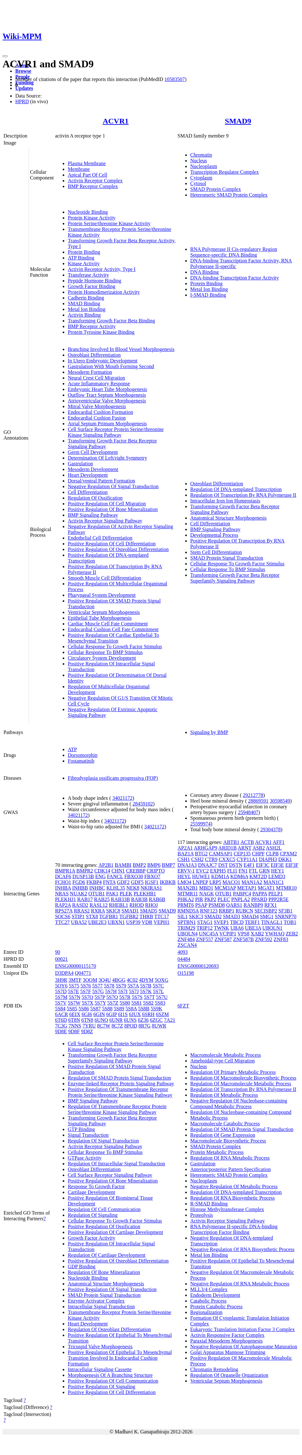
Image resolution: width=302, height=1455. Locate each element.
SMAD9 (238, 121)
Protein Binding (84, 252)
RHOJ (151, 905)
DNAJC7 (207, 865)
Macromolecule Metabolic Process (225, 1055)
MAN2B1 (188, 888)
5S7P (100, 997)
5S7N (74, 997)
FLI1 (232, 870)
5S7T (149, 997)
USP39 (133, 922)
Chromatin (201, 155)
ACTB (247, 842)
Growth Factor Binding (91, 286)
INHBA (63, 888)
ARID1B (227, 848)
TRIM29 (186, 928)
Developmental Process (214, 535)
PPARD (259, 899)
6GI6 (86, 1014)
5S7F (85, 991)
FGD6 (79, 882)
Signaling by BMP (209, 732)
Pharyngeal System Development (102, 595)
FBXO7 (152, 876)
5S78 (109, 985)
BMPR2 (84, 870)
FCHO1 (63, 882)
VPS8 (243, 933)
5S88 (107, 1008)
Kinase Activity (84, 263)
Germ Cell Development (93, 452)
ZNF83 (281, 939)
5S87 (95, 1008)
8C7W (103, 1025)
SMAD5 (148, 910)
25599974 (200, 823)
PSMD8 (216, 905)
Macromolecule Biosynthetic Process (228, 1140)
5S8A (131, 1008)
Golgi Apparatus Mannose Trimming (227, 1352)
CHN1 (118, 870)
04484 (184, 959)
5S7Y (100, 1003)
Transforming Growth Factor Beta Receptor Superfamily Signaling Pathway (234, 577)
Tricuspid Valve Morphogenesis (100, 1346)
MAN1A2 (252, 882)
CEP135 (242, 853)
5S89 (119, 1008)
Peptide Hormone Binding (94, 280)
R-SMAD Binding (209, 1203)
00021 (61, 959)
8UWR (159, 1025)
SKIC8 (113, 910)
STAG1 (205, 922)
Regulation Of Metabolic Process (224, 1095)
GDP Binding (81, 1266)
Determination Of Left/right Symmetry (107, 458)
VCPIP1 (227, 933)
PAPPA (259, 893)
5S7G (98, 991)
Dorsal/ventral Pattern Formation (101, 480)
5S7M (61, 997)
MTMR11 (188, 893)
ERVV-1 (186, 870)
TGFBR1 (108, 916)
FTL (253, 870)
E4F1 (249, 865)
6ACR (61, 1014)
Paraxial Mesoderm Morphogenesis (226, 1341)
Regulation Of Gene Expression (222, 1135)
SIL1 (183, 916)
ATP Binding (81, 257)
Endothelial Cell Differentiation (100, 538)
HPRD (22, 101)
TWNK (221, 928)
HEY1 (277, 870)
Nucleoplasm (203, 166)
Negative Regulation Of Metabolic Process (234, 1186)
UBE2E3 (97, 922)
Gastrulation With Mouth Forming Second (111, 366)
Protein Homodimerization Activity (104, 292)
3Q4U (104, 980)
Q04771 (83, 973)
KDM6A (239, 876)
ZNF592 (263, 939)
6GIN (99, 1014)
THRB (146, 916)
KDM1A (220, 876)
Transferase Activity (88, 275)
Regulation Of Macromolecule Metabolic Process (240, 1083)
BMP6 (154, 865)
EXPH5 (218, 870)
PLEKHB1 (145, 893)
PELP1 (275, 893)
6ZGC (156, 1020)
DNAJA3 (187, 865)
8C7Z (117, 1025)
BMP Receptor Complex (93, 186)
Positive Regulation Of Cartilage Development (115, 1232)
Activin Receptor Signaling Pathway (105, 520)
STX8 (92, 916)
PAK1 (112, 893)
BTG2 (201, 853)
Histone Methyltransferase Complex (227, 1209)
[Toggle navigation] (5, 56)
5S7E (73, 991)
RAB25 (102, 899)
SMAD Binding (84, 303)
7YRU (89, 1025)
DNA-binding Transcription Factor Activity (234, 277)
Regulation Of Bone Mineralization (104, 1272)
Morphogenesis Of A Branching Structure (110, 1375)
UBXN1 (116, 922)
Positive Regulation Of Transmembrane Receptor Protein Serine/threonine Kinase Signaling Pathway (120, 1092)
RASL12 (98, 905)
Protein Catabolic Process (216, 1306)
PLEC (224, 899)
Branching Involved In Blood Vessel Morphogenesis (121, 349)
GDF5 (137, 882)
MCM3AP (225, 888)
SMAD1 (130, 910)
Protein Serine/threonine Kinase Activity (109, 223)
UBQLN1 (272, 928)
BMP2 (139, 865)
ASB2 (258, 848)
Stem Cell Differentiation (216, 552)
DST (223, 865)
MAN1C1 (273, 882)
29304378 (270, 829)
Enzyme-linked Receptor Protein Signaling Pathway (121, 1083)
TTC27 (62, 922)
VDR (147, 922)
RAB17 (85, 899)
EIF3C (263, 865)
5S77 (97, 985)
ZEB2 (292, 933)
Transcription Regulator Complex (224, 172)
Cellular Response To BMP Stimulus (105, 652)
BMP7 (168, 865)
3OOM (90, 980)
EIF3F (291, 865)
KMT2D (258, 876)
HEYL (184, 876)
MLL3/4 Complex (209, 1289)
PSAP (201, 905)
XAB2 (257, 933)
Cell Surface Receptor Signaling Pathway (110, 1175)
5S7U (161, 997)
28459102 (142, 803)
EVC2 (202, 870)
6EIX (75, 1014)
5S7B (145, 985)
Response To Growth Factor (96, 1186)
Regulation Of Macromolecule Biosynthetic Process (243, 1078)
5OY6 (61, 985)
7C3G (61, 1025)
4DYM (146, 980)
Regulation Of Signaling (92, 1215)
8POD (130, 1025)
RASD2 (80, 905)
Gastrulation (80, 463)
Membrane (79, 169)
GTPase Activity (85, 1158)
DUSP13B (83, 876)
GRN (264, 870)
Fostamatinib (81, 761)
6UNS (130, 1020)
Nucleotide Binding (88, 212)
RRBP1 (227, 910)
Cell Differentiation (88, 492)
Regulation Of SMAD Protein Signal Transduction (119, 1078)
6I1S (123, 1014)
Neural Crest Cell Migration (96, 378)
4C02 (132, 980)
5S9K (156, 1008)
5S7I (123, 991)
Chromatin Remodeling (214, 1369)
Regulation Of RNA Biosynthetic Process (232, 1198)
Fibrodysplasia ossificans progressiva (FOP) (113, 778)
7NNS (74, 1025)
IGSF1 (151, 882)
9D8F (74, 1031)
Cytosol (198, 183)
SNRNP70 (286, 916)
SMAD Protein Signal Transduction (226, 558)
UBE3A (253, 928)
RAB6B (157, 899)
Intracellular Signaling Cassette (100, 1369)
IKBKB (168, 882)
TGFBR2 (128, 916)
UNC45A (208, 933)
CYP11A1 (247, 859)
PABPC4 (242, 893)
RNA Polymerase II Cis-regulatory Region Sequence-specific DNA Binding (233, 252)
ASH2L (273, 848)
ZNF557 (204, 939)
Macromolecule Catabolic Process (225, 1123)
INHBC (97, 888)
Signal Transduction (88, 1135)
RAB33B (120, 899)
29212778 (253, 795)
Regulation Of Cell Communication (104, 1209)
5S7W (74, 1003)
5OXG (161, 980)
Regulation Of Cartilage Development (106, 1255)
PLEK (126, 893)
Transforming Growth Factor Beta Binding (111, 320)
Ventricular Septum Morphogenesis (104, 612)
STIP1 (78, 916)
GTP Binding (81, 1129)
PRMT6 (186, 905)
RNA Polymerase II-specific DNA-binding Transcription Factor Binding (233, 1229)
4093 (183, 952)
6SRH (148, 1014)
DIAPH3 (268, 859)
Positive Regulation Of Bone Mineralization (113, 509)
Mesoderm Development (93, 469)
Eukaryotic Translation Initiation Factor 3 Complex (242, 1329)
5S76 (86, 985)
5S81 (136, 1003)
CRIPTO (156, 870)
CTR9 (211, 859)
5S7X (87, 1003)
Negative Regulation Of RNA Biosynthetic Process (242, 1249)
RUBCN (244, 910)
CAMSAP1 (220, 853)
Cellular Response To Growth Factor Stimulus (115, 646)
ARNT (244, 848)
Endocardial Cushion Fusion (97, 418)
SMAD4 (250, 916)
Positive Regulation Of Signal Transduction (112, 1289)
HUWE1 (201, 876)
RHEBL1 (118, 905)
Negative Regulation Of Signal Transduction (113, 486)
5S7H (110, 991)
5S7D (61, 991)
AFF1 (278, 842)
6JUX (135, 1014)
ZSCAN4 (187, 945)
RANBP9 (253, 905)
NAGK (206, 893)
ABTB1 (231, 842)
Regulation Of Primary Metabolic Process (233, 1072)
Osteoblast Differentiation (94, 355)
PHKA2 (186, 899)
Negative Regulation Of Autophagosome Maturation (243, 1346)
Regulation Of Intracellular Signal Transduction (116, 1163)
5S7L (158, 991)
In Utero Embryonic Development (102, 360)
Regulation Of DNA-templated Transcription (236, 489)
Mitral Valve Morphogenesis (97, 406)
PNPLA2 (240, 899)
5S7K (145, 991)
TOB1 (290, 922)
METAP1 (246, 888)
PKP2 (210, 899)
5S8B (144, 1008)
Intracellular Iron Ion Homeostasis (225, 500)
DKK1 (285, 859)
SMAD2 (212, 916)
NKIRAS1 (151, 888)
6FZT (183, 1005)
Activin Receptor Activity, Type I (102, 269)
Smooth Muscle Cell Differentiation (104, 578)
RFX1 (270, 905)
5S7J (134, 991)
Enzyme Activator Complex (96, 1300)
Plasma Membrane (87, 163)
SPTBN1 (187, 922)
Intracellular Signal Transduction (101, 1306)
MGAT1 (266, 888)
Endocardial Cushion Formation (100, 412)
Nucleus (198, 160)
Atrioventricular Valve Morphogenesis (107, 400)
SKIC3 (196, 916)
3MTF (74, 980)
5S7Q (112, 997)
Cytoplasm (201, 177)
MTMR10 (286, 888)
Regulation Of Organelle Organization (229, 1375)
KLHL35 (115, 888)
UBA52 (79, 922)
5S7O (87, 997)
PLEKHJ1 (65, 899)
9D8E (61, 1031)
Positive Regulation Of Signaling (101, 1386)
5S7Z (112, 1003)
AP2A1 (185, 848)
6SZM (162, 1014)
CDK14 (102, 870)
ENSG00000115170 (75, 966)
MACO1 (231, 882)
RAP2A (63, 905)
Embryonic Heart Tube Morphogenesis (107, 389)
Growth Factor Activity (91, 1238)
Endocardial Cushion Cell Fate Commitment (113, 629)
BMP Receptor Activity (92, 326)
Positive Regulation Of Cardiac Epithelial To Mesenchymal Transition (113, 637)
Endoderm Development (215, 1295)
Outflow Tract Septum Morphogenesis (107, 395)
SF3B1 (285, 910)
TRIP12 (205, 928)
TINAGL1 (272, 922)
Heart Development (88, 475)
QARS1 (234, 905)
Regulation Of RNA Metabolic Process (230, 1158)
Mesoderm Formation (90, 372)
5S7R (125, 997)
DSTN (235, 865)
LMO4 (185, 882)
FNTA (109, 882)
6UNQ (101, 1020)
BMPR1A (65, 870)
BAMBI (123, 865)
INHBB (80, 888)
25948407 (248, 812)
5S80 (125, 1003)
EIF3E (277, 865)
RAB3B (139, 899)
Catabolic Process (208, 1300)
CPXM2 (288, 853)
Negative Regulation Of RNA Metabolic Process (240, 1283)
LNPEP (200, 882)
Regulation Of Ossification (95, 498)
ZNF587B (243, 939)
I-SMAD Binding (208, 295)
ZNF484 (186, 939)
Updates (24, 88)
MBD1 (206, 888)
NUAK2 (78, 893)
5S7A (133, 985)
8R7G (144, 1025)
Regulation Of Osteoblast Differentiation (109, 1329)
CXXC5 (227, 859)
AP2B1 (105, 865)
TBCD (237, 922)
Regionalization (206, 1312)
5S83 (160, 1003)
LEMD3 (276, 876)
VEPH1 (162, 922)
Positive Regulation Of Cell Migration (107, 503)
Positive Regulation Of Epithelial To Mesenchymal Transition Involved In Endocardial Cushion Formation (120, 1358)
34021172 (122, 798)
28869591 (258, 801)
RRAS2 (82, 910)
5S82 (148, 1003)
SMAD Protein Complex (215, 189)
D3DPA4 (64, 973)
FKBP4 (94, 882)
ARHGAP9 (205, 848)
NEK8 (132, 888)
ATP (72, 749)
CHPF (258, 853)
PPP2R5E (279, 899)
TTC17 (161, 916)
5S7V (61, 1003)
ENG (100, 876)
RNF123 (208, 910)
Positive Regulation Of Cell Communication (113, 1381)
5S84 (60, 1008)
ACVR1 (116, 121)
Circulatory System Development (102, 658)
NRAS (62, 893)
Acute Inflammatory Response (99, 383)
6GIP (111, 1014)
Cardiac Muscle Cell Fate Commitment (108, 623)
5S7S (137, 997)
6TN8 (87, 1020)
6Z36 (143, 1020)
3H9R (61, 980)
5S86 (84, 1008)
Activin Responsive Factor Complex (227, 1335)
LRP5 (215, 882)
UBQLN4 (188, 933)
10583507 (175, 79)
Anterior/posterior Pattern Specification (230, 1169)
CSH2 (197, 859)
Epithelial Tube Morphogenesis (100, 618)
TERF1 (252, 922)
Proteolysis (201, 1215)
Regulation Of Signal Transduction (103, 1140)
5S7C (158, 985)
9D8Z (87, 1031)
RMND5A (188, 910)
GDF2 (123, 882)
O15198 (186, 973)
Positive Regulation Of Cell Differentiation (112, 543)
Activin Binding (84, 315)
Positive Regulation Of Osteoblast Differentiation (118, 549)
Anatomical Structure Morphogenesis (228, 518)
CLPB (272, 853)
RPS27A (64, 910)
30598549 (280, 801)
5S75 (74, 985)
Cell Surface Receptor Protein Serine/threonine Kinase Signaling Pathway (116, 432)
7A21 (169, 1020)
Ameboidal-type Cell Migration (222, 1060)
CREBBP (135, 870)
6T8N (74, 1020)
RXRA (98, 910)
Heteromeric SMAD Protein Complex (229, 195)
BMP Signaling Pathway (93, 515)
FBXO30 (133, 876)
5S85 (72, 1008)
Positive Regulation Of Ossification (104, 1226)
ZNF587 (223, 939)
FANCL (115, 876)
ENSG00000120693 (198, 966)
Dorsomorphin (82, 755)
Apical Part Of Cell (87, 175)
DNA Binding (204, 272)
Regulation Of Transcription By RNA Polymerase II (243, 495)
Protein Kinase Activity (92, 217)
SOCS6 (62, 916)
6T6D (61, 1020)
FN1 (243, 870)
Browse (23, 71)
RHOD (137, 905)
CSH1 (184, 859)
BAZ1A (186, 853)
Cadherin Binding (86, 297)
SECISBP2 (266, 910)
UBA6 (237, 928)
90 (57, 952)
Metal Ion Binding (86, 309)
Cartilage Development (91, 1192)
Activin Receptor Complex (95, 180)
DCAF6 (63, 876)
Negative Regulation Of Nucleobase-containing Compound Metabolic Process (238, 1103)
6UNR (116, 1020)
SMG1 (267, 916)
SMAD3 (231, 916)
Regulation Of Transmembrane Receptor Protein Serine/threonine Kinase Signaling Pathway (117, 1109)
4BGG (118, 980)
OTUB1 (96, 893)
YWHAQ (274, 933)
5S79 (121, 985)
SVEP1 (221, 922)
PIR (199, 899)
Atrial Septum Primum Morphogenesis (107, 423)
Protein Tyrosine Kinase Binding (101, 332)
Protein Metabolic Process (217, 1152)
